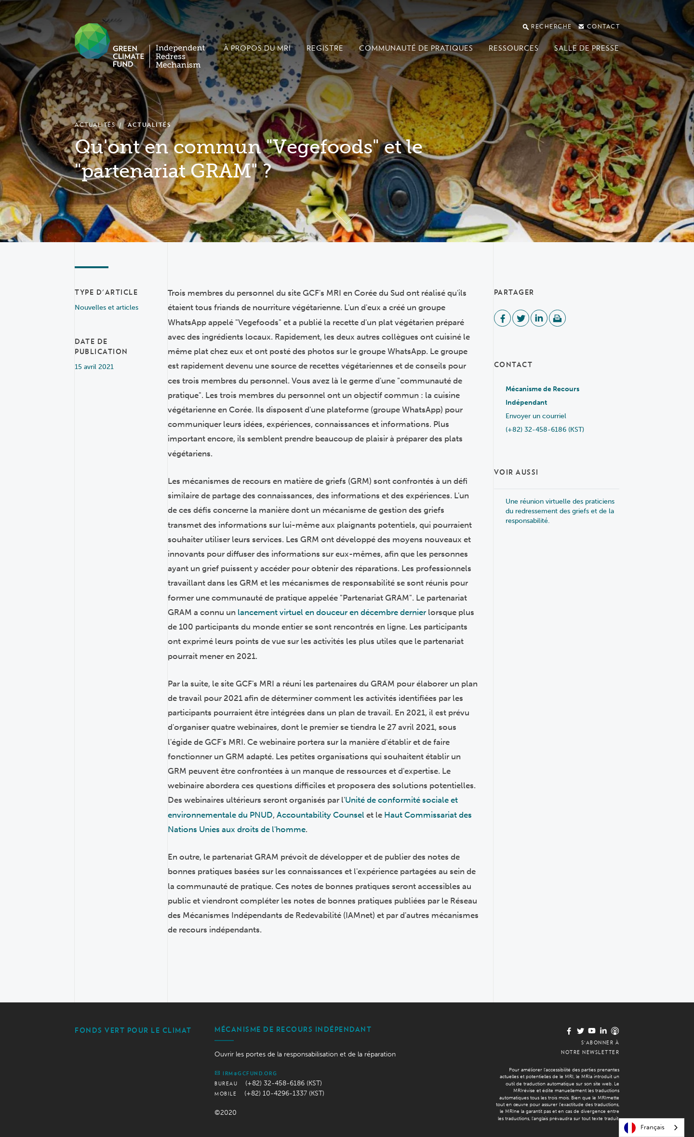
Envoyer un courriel (536, 416)
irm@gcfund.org (245, 1073)
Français (644, 1128)
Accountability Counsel (320, 815)
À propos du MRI (257, 48)
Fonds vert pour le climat (133, 1030)
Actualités (95, 124)
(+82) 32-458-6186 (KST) (545, 429)
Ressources (514, 48)
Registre (325, 48)
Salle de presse (586, 48)
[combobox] (651, 1127)
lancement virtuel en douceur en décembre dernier (332, 612)
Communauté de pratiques (416, 48)
